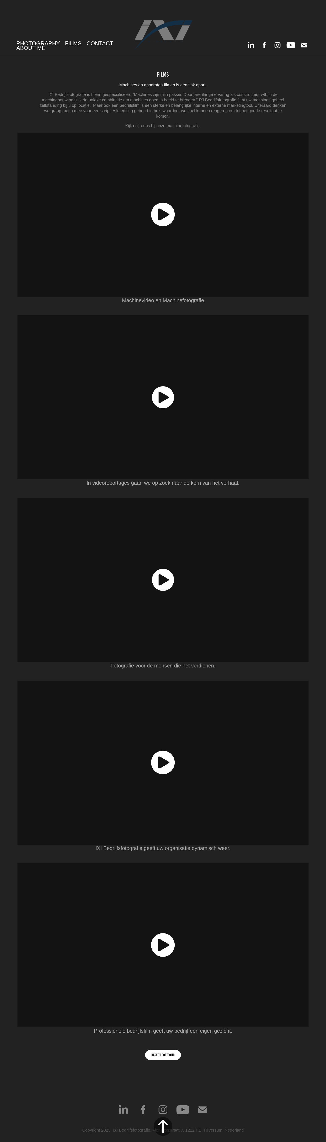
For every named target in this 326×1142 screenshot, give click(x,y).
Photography (38, 43)
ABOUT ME (31, 48)
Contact (99, 43)
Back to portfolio (163, 1055)
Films (73, 43)
